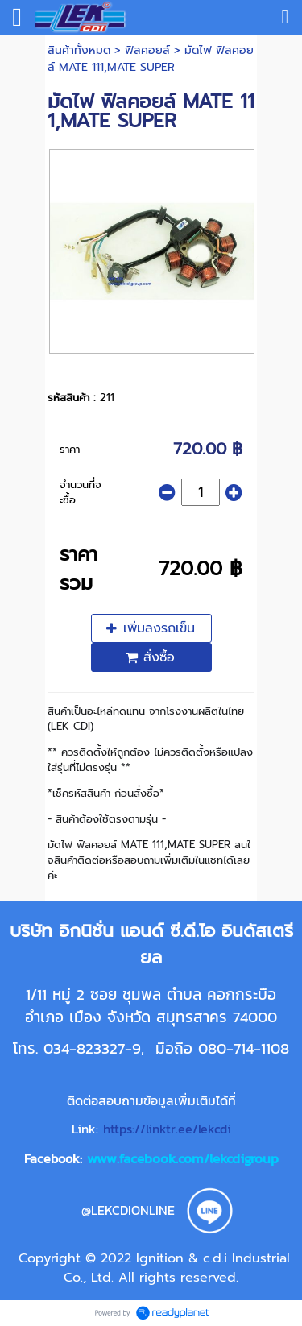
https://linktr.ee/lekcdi (167, 1128)
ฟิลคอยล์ (147, 50)
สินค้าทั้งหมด (79, 50)
